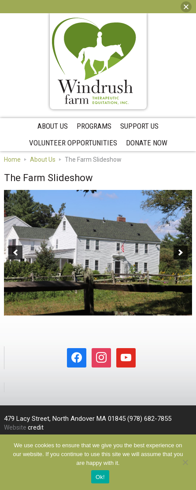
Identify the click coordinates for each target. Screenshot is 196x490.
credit (36, 427)
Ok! (100, 477)
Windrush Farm (94, 61)
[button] (15, 252)
